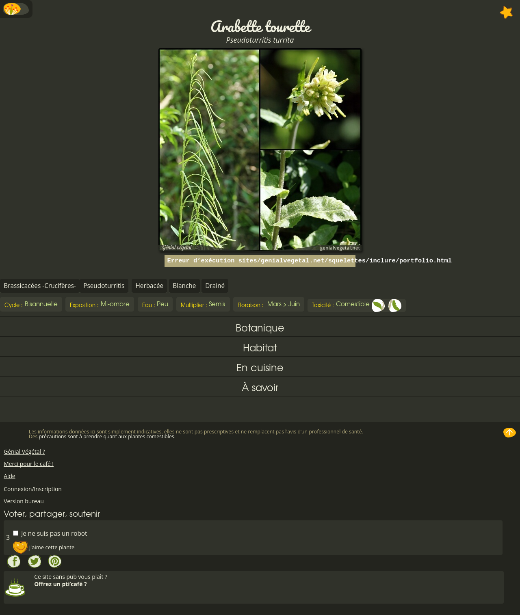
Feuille (378, 305)
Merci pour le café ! (29, 464)
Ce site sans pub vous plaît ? (268, 580)
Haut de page (509, 432)
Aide (9, 476)
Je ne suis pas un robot (50, 533)
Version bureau (24, 501)
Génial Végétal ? (24, 451)
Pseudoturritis (103, 286)
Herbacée (149, 286)
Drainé (215, 286)
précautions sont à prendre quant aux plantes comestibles (106, 436)
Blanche (184, 286)
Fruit (394, 305)
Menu (16, 9)
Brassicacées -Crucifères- (40, 286)
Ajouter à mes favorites (506, 12)
